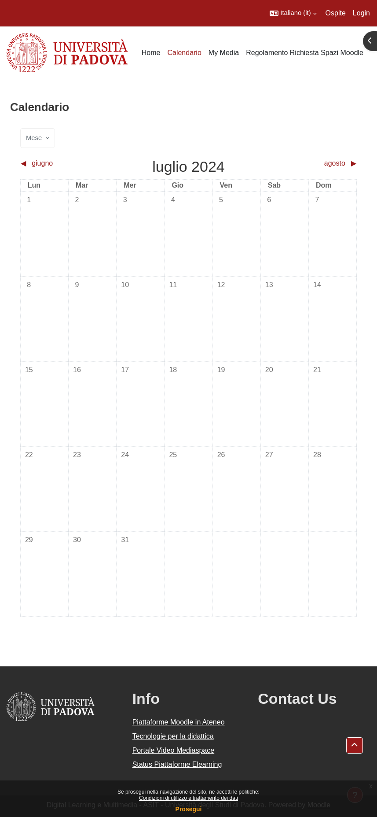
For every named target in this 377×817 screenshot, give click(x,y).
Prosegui (189, 809)
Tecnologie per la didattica (173, 736)
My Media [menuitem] (224, 52)
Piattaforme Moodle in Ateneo (178, 722)
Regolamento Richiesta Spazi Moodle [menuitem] (304, 52)
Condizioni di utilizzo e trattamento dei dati (188, 798)
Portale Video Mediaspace (173, 750)
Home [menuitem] (151, 52)
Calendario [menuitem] (184, 52)
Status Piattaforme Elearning (177, 764)
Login (361, 13)
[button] (293, 13)
